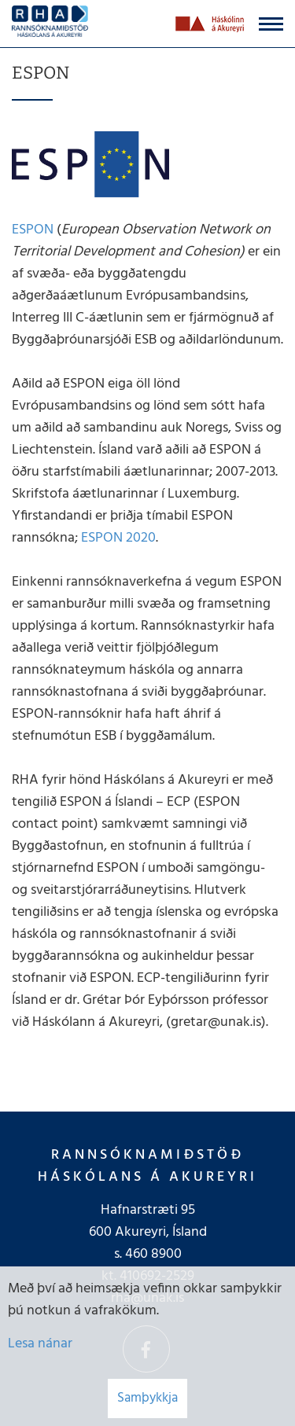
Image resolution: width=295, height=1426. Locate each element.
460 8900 (153, 1254)
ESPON (34, 230)
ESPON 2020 (118, 538)
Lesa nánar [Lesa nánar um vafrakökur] (40, 1343)
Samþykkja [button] (147, 1398)
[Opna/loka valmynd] (271, 24)
